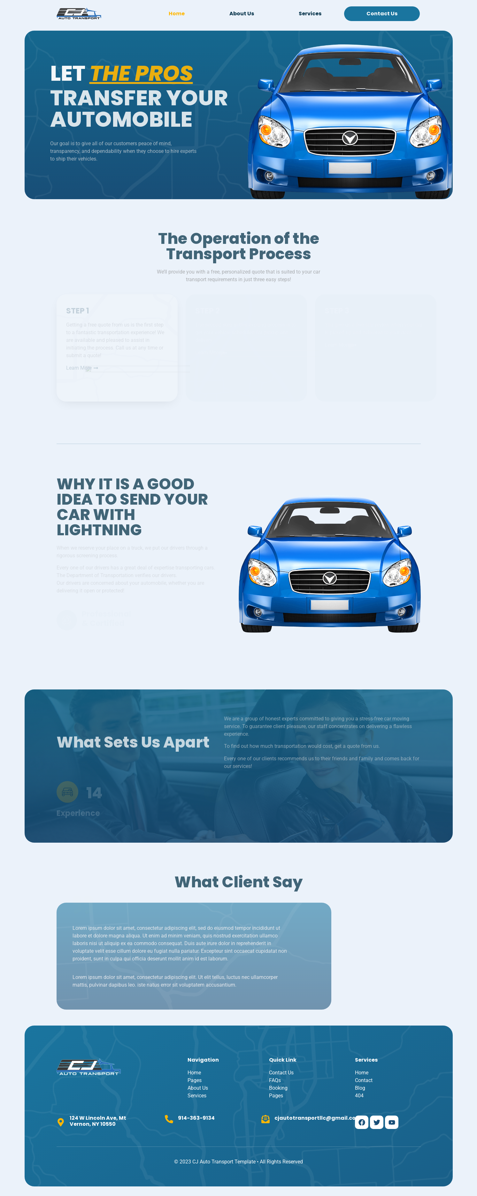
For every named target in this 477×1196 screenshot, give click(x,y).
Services (310, 13)
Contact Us (381, 13)
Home (177, 13)
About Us (241, 13)
